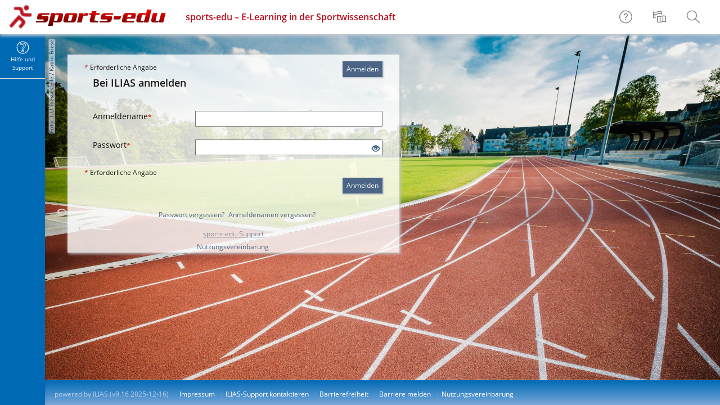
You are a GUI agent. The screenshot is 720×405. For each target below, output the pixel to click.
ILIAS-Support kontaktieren (267, 394)
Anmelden (362, 69)
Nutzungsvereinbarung (233, 246)
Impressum (197, 394)
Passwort (111, 145)
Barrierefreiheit (344, 394)
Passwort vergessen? (191, 214)
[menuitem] (661, 17)
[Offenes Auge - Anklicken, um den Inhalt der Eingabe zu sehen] (376, 148)
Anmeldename (122, 116)
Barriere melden (405, 394)
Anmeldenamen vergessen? (272, 214)
